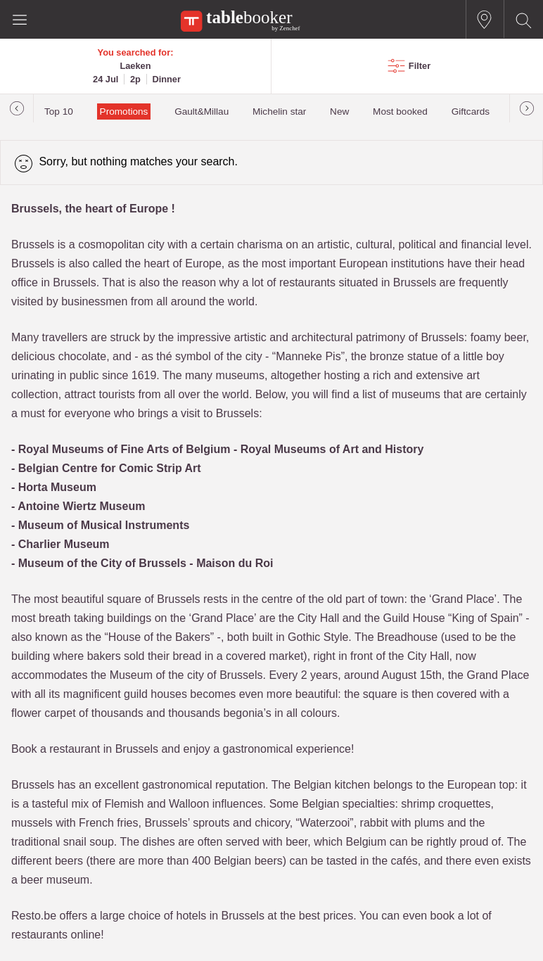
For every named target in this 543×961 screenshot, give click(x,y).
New (339, 111)
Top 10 (58, 111)
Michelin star (279, 111)
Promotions (124, 111)
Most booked (400, 111)
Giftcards (471, 111)
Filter (419, 66)
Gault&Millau (201, 111)
